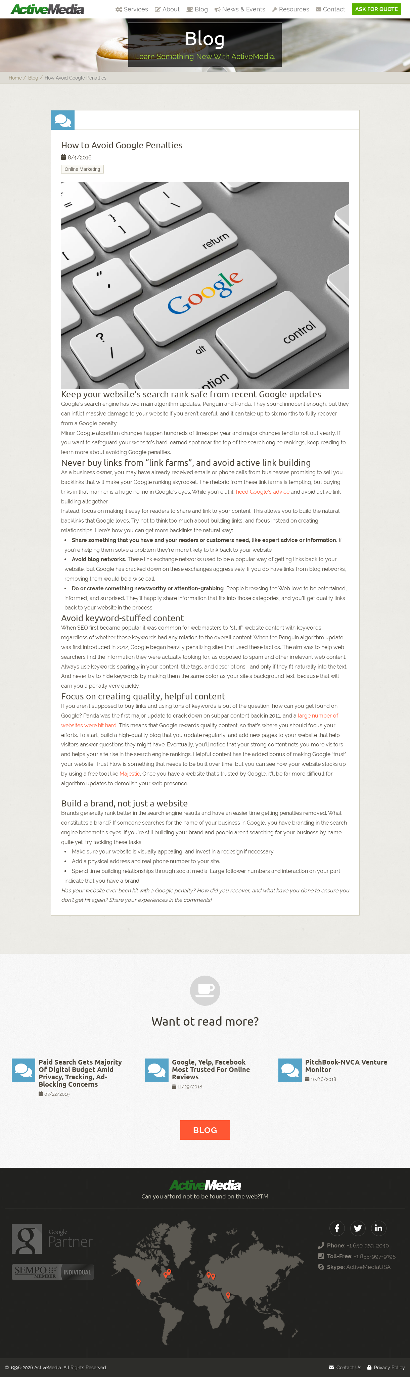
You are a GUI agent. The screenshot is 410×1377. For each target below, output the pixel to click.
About (167, 9)
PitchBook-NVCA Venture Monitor (346, 1065)
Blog (197, 9)
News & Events (240, 9)
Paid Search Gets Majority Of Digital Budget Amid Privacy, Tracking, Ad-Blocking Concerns (80, 1073)
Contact (330, 9)
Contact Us (348, 1367)
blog (33, 78)
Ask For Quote (376, 9)
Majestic (130, 774)
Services (132, 9)
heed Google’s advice (262, 492)
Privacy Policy (389, 1367)
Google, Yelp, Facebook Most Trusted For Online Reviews (211, 1069)
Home (15, 78)
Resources (290, 9)
